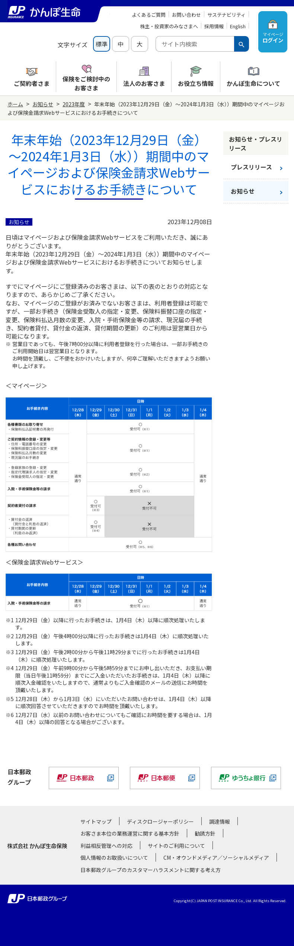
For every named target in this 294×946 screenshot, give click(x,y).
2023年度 (74, 104)
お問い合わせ (186, 14)
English (238, 26)
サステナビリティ (226, 14)
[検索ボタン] (241, 44)
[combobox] (195, 44)
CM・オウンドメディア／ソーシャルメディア (216, 857)
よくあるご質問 (149, 14)
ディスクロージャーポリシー (160, 821)
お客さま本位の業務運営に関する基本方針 (129, 833)
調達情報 (219, 821)
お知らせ (42, 104)
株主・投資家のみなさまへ (169, 26)
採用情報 (214, 26)
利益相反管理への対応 (106, 845)
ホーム (15, 104)
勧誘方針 (205, 833)
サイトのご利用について (176, 845)
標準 (102, 43)
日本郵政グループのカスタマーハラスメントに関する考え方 (150, 870)
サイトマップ (96, 821)
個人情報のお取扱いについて (114, 857)
